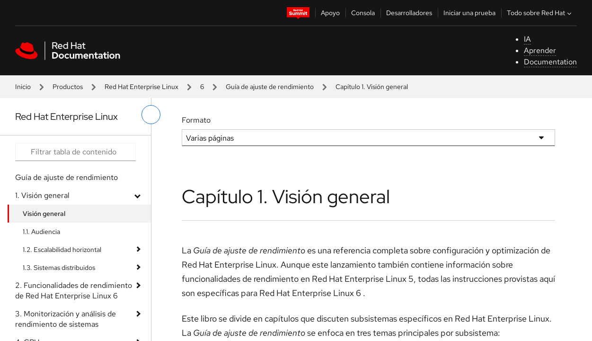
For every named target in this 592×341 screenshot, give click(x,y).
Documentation (550, 62)
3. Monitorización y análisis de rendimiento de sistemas (65, 319)
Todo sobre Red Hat (540, 13)
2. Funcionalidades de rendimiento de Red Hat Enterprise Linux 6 (73, 290)
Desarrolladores (409, 13)
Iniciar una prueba (469, 13)
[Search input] (75, 152)
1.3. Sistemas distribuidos (59, 267)
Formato (196, 120)
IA (527, 39)
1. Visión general (42, 195)
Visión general (44, 213)
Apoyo (330, 13)
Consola (363, 13)
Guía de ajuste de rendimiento (270, 86)
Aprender (540, 50)
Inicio (23, 86)
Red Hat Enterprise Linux (141, 86)
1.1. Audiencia (41, 231)
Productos (68, 86)
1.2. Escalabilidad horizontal (62, 249)
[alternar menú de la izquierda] (150, 114)
